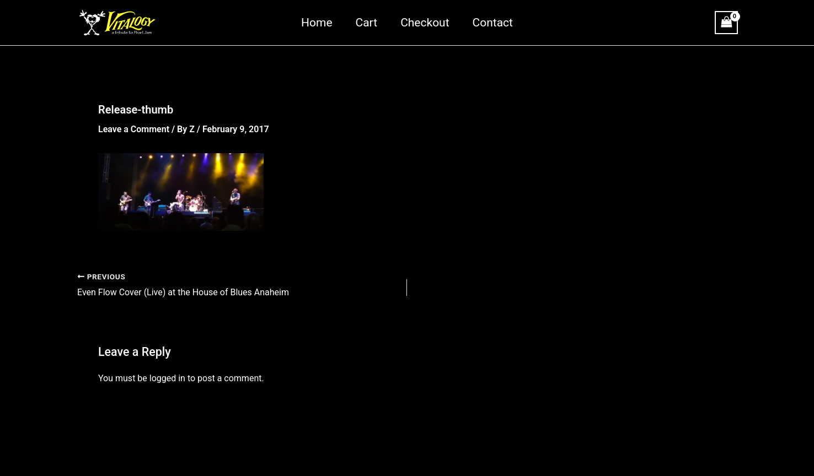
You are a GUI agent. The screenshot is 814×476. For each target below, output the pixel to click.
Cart (367, 22)
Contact (493, 22)
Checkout (424, 22)
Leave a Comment (133, 129)
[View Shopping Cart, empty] (726, 22)
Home (317, 22)
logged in (167, 378)
